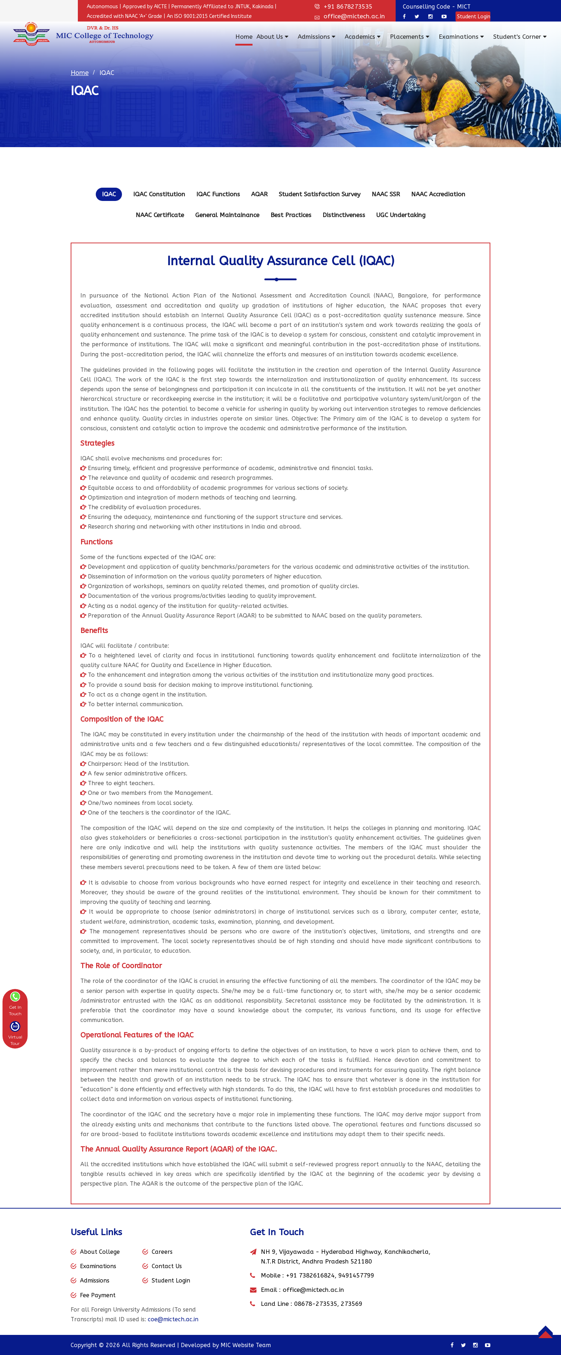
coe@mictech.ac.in (173, 1319)
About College (100, 1251)
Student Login (473, 17)
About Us (272, 36)
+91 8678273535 (348, 6)
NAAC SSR (386, 194)
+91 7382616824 (310, 1275)
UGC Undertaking (400, 215)
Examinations (461, 36)
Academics (363, 36)
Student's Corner (520, 36)
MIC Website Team (246, 1345)
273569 (351, 1303)
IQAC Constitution (159, 194)
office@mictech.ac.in (354, 16)
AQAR (259, 194)
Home (244, 36)
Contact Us (167, 1266)
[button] (15, 1004)
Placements (409, 36)
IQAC (109, 194)
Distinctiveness (343, 215)
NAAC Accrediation (438, 194)
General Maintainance (227, 215)
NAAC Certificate (160, 215)
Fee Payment (98, 1295)
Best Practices (290, 215)
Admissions (316, 36)
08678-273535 (315, 1303)
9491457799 (356, 1275)
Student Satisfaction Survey (319, 194)
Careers (162, 1251)
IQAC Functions (218, 194)
